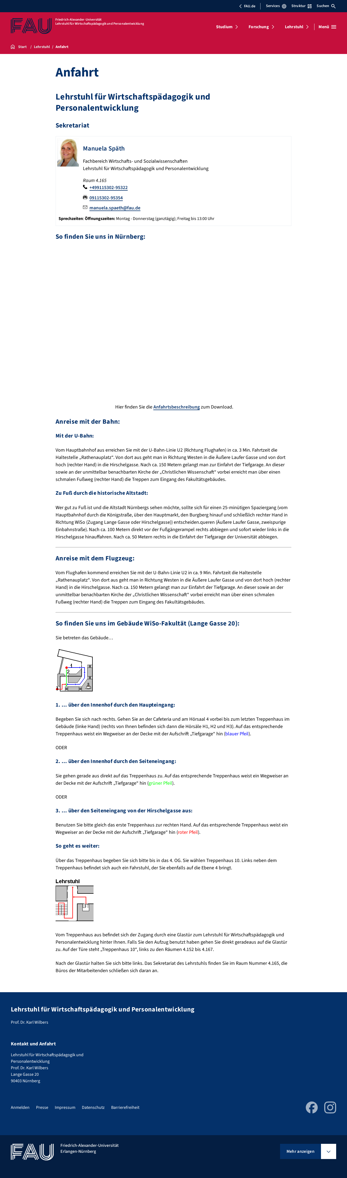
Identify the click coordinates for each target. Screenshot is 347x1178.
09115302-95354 (106, 197)
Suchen (326, 6)
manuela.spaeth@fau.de (115, 207)
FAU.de (247, 6)
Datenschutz (93, 1107)
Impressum (65, 1107)
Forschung (259, 27)
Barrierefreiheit (125, 1107)
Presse (42, 1107)
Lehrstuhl (294, 27)
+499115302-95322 (108, 187)
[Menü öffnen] (327, 27)
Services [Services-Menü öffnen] (276, 6)
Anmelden (20, 1107)
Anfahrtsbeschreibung (176, 406)
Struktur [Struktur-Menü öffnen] (301, 6)
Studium (224, 27)
